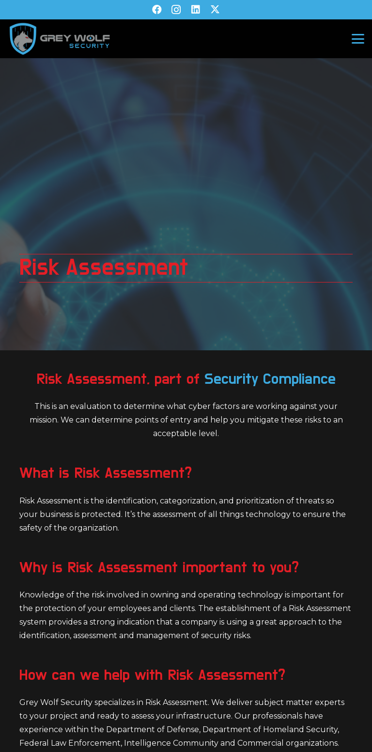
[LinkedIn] (195, 9)
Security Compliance (270, 379)
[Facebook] (157, 9)
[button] (358, 38)
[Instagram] (176, 9)
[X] (215, 9)
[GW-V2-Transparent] (59, 39)
